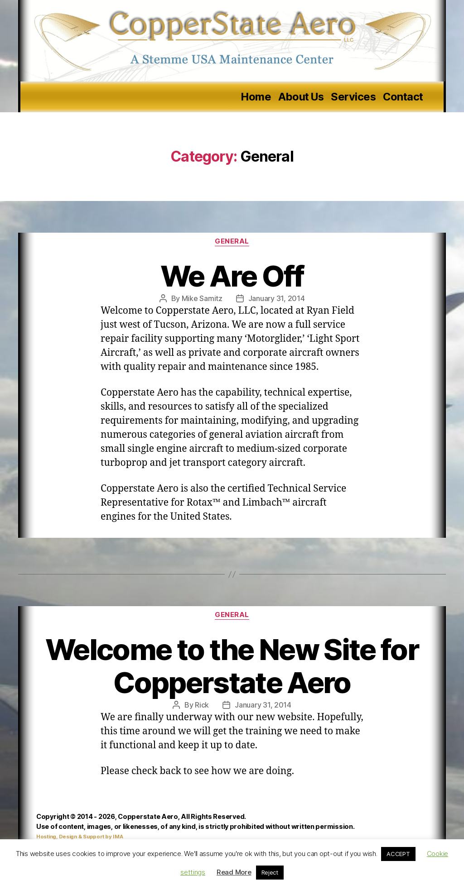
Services (353, 97)
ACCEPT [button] (398, 853)
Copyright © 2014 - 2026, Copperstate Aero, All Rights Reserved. (141, 816)
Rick (202, 704)
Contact (403, 97)
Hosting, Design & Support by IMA (79, 836)
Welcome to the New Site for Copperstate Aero (232, 666)
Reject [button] (269, 872)
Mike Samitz (202, 298)
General (232, 241)
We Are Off (232, 275)
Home (256, 97)
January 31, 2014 (276, 298)
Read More (234, 872)
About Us (301, 97)
